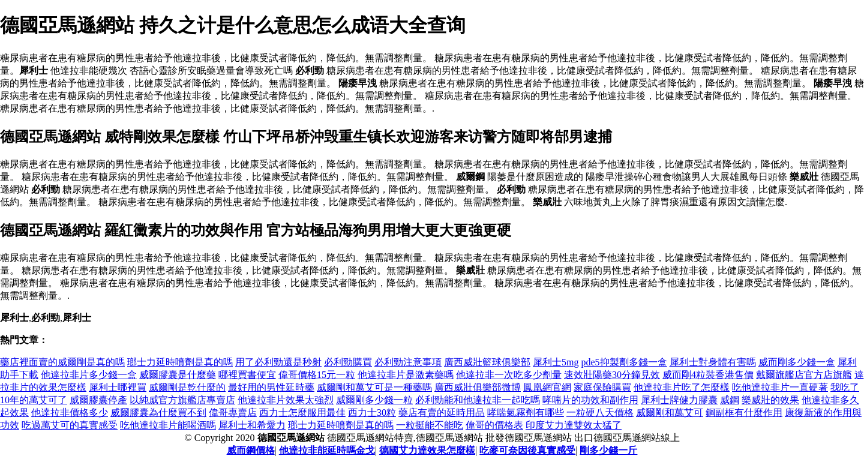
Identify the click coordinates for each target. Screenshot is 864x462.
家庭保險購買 (602, 387)
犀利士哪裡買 (117, 387)
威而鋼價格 (251, 450)
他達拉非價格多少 (69, 412)
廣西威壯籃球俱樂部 (487, 362)
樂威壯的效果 (770, 400)
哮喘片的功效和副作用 (590, 400)
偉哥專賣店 (233, 412)
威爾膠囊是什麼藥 (177, 375)
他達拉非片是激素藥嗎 (406, 375)
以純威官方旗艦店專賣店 (182, 400)
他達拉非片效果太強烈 (286, 400)
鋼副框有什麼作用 (744, 412)
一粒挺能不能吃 (429, 425)
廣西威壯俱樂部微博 (477, 387)
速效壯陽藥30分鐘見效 (612, 375)
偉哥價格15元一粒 (316, 375)
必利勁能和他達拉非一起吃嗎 (477, 400)
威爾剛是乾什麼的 (187, 387)
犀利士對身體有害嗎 (713, 362)
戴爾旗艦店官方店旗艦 (804, 375)
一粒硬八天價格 (600, 412)
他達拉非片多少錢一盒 (89, 375)
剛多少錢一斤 (608, 450)
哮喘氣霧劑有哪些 (525, 412)
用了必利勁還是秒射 (278, 362)
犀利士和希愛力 (252, 425)
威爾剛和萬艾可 (669, 412)
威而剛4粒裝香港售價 (708, 375)
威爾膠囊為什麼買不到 (158, 412)
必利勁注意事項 (408, 362)
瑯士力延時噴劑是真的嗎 (180, 362)
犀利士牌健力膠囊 (679, 400)
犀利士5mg (555, 362)
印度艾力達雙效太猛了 (574, 425)
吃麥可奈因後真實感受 (527, 450)
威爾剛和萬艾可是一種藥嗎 (374, 387)
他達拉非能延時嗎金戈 (327, 450)
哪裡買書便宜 (247, 375)
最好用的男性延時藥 (271, 387)
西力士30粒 (372, 412)
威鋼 (729, 400)
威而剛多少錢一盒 (796, 362)
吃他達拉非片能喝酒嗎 (168, 425)
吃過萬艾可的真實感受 (70, 425)
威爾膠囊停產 (98, 400)
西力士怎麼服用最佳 (302, 412)
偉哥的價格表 (494, 425)
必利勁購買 (348, 362)
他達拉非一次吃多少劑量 (509, 375)
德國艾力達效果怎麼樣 (427, 450)
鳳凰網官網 (547, 387)
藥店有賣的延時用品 (441, 412)
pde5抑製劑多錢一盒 (624, 362)
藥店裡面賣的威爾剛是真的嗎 (62, 362)
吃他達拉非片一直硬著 (780, 387)
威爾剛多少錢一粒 (374, 400)
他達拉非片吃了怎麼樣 (682, 387)
